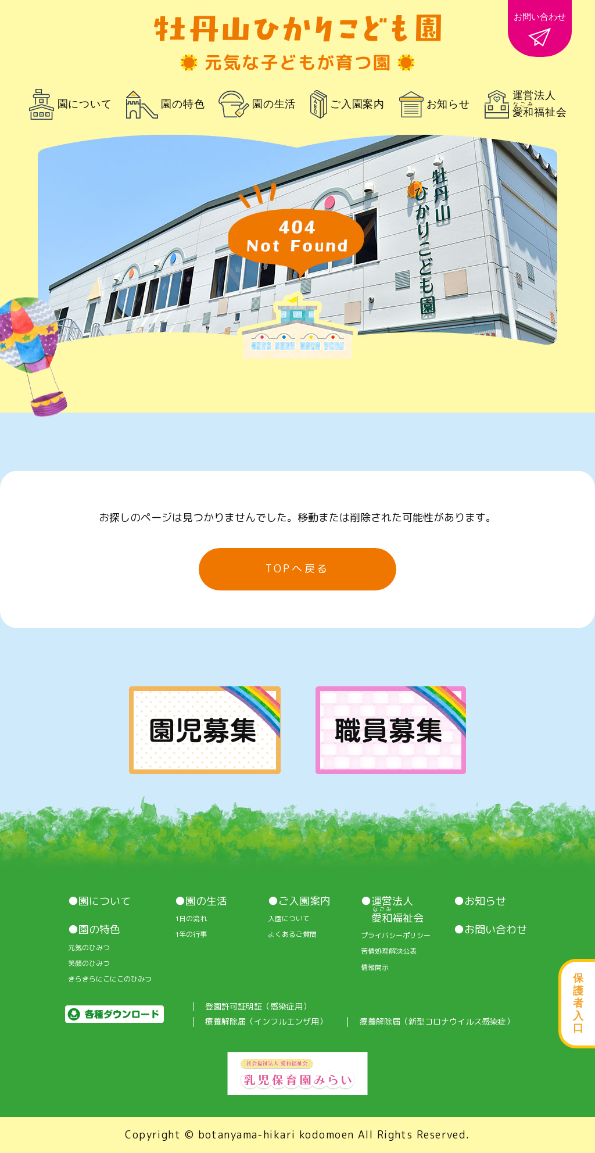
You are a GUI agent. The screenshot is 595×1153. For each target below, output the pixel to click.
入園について (289, 919)
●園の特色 (94, 929)
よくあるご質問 (292, 934)
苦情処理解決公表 (389, 951)
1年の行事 (191, 934)
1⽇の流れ (191, 919)
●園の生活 (201, 901)
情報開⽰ (375, 968)
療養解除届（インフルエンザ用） (266, 1022)
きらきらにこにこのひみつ (110, 979)
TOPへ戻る (297, 568)
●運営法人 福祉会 (392, 910)
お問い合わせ (540, 29)
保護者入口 (578, 1003)
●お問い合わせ (490, 929)
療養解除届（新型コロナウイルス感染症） (437, 1022)
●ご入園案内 (299, 901)
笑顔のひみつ (89, 963)
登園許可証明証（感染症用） (258, 1007)
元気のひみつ (89, 948)
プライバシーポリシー (396, 936)
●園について (99, 901)
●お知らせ (480, 901)
